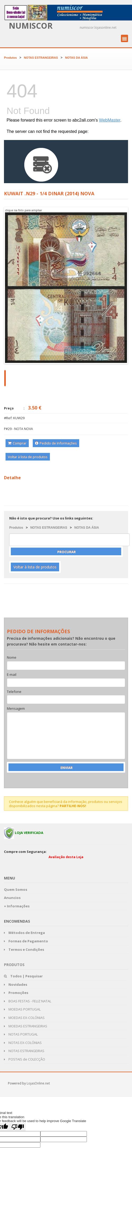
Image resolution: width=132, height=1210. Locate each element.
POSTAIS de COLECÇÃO (24, 1059)
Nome (11, 658)
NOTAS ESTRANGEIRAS (41, 57)
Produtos (10, 57)
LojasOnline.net (38, 1083)
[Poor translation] (18, 1127)
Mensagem (16, 709)
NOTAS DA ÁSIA (76, 57)
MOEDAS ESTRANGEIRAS (25, 1026)
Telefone (14, 692)
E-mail (11, 675)
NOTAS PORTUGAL (21, 1034)
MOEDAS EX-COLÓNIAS (24, 1017)
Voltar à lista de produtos (28, 456)
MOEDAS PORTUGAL (22, 1009)
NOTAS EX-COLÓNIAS (23, 1042)
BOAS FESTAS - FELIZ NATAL (27, 1001)
